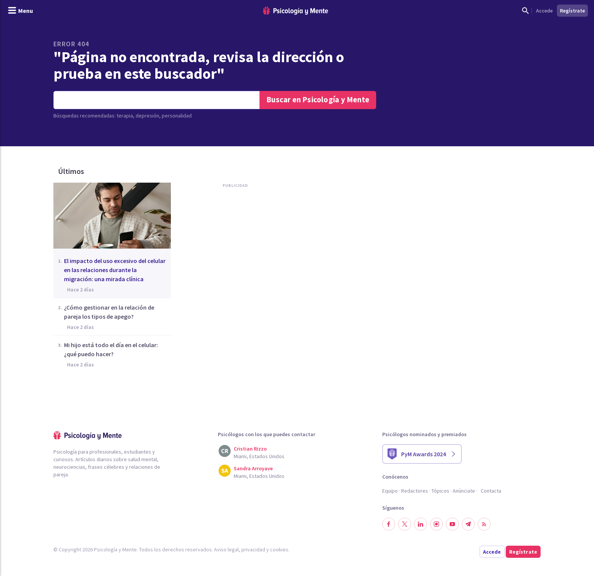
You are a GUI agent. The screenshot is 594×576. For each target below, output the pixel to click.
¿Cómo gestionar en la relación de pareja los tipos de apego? (109, 312)
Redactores (414, 490)
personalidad (177, 115)
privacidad (253, 549)
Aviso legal (226, 549)
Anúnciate (464, 490)
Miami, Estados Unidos (259, 456)
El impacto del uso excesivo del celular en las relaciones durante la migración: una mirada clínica (115, 270)
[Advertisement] (234, 268)
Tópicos (440, 490)
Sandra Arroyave (253, 468)
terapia (125, 115)
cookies (279, 549)
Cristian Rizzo (250, 448)
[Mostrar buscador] (525, 11)
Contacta (491, 490)
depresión (147, 115)
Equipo (390, 490)
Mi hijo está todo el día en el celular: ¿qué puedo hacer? (111, 349)
